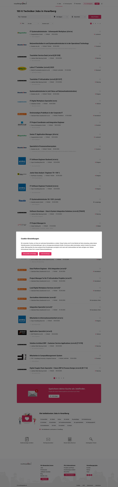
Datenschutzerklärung (45, 249)
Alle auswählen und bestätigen (29, 253)
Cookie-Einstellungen (45, 253)
